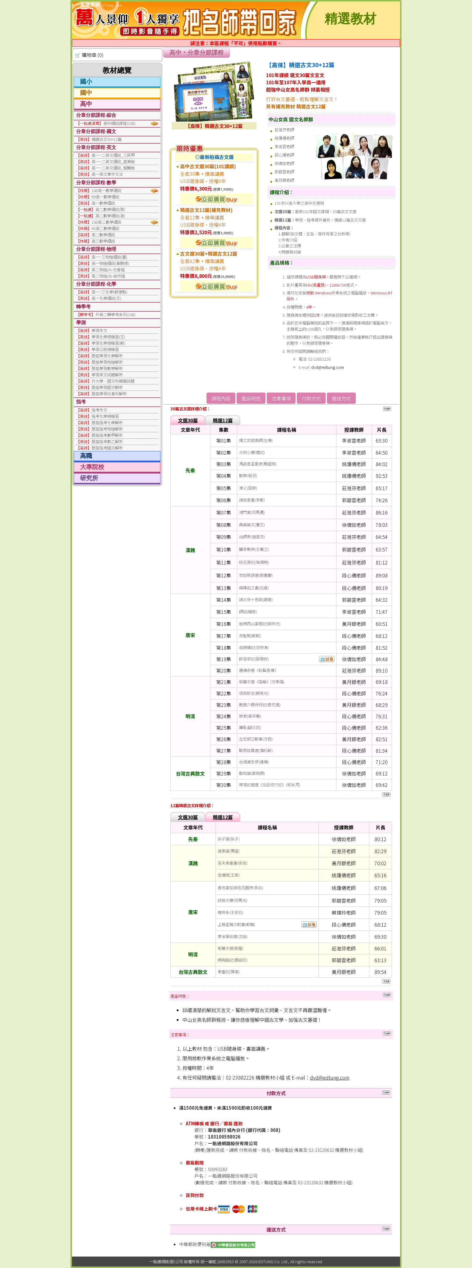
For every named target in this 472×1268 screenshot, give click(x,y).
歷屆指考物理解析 (107, 429)
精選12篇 (223, 420)
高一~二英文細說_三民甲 (113, 155)
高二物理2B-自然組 (108, 276)
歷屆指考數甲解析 (107, 435)
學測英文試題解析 (107, 375)
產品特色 (251, 398)
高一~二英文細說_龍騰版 (113, 168)
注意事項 (281, 398)
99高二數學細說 (105, 228)
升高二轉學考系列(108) (115, 314)
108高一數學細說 (106, 190)
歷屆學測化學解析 (107, 356)
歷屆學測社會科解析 (109, 393)
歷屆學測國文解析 (107, 387)
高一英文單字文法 (107, 174)
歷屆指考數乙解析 (107, 441)
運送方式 (341, 398)
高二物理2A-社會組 (108, 269)
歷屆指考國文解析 (107, 448)
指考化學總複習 (105, 416)
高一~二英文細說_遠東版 (113, 161)
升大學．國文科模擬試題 (113, 381)
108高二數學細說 (106, 222)
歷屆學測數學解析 (107, 368)
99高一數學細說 (105, 197)
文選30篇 (188, 420)
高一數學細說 (103, 203)
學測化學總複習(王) (108, 337)
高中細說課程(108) (119, 123)
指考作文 (99, 410)
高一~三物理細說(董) (109, 257)
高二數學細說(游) (110, 216)
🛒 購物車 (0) (89, 54)
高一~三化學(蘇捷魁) (109, 292)
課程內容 (221, 398)
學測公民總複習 (105, 349)
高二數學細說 (103, 235)
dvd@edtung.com (327, 367)
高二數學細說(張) (110, 209)
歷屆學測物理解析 (107, 362)
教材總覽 (117, 70)
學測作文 (99, 330)
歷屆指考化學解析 (107, 422)
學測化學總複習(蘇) (108, 343)
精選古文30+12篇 (107, 139)
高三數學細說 (103, 241)
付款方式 (311, 398)
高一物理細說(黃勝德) (110, 263)
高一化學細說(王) (106, 298)
